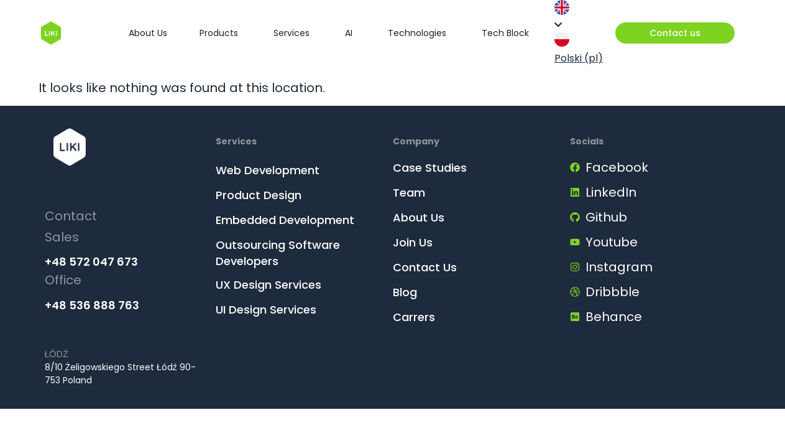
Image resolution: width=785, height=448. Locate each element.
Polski (578, 48)
